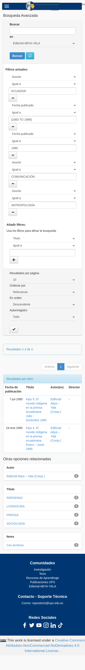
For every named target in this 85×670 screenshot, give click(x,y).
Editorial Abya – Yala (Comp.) (26, 476)
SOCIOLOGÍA (16, 523)
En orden (16, 298)
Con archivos (15, 545)
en (11, 36)
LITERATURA (16, 506)
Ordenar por (17, 285)
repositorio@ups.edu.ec (47, 603)
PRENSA (13, 515)
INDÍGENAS (15, 497)
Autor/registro (18, 310)
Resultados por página (24, 273)
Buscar (15, 24)
